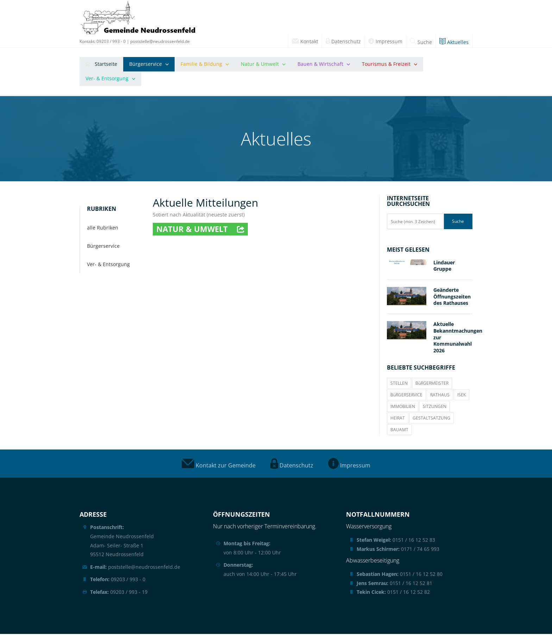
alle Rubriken (102, 228)
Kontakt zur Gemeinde (219, 466)
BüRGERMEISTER (431, 384)
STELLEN (399, 384)
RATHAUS (440, 396)
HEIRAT (397, 419)
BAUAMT (399, 431)
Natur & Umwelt (260, 64)
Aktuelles (454, 42)
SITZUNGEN (434, 407)
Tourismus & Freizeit (386, 64)
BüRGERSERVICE (406, 396)
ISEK (461, 396)
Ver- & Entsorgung (107, 79)
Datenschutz (343, 41)
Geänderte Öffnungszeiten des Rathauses (452, 297)
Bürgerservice (145, 64)
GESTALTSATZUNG (431, 419)
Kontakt (305, 41)
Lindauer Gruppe (444, 266)
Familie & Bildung (201, 64)
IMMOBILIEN (402, 407)
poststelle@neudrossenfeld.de (160, 41)
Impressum (385, 41)
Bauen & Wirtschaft (320, 64)
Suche (421, 42)
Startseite (101, 64)
